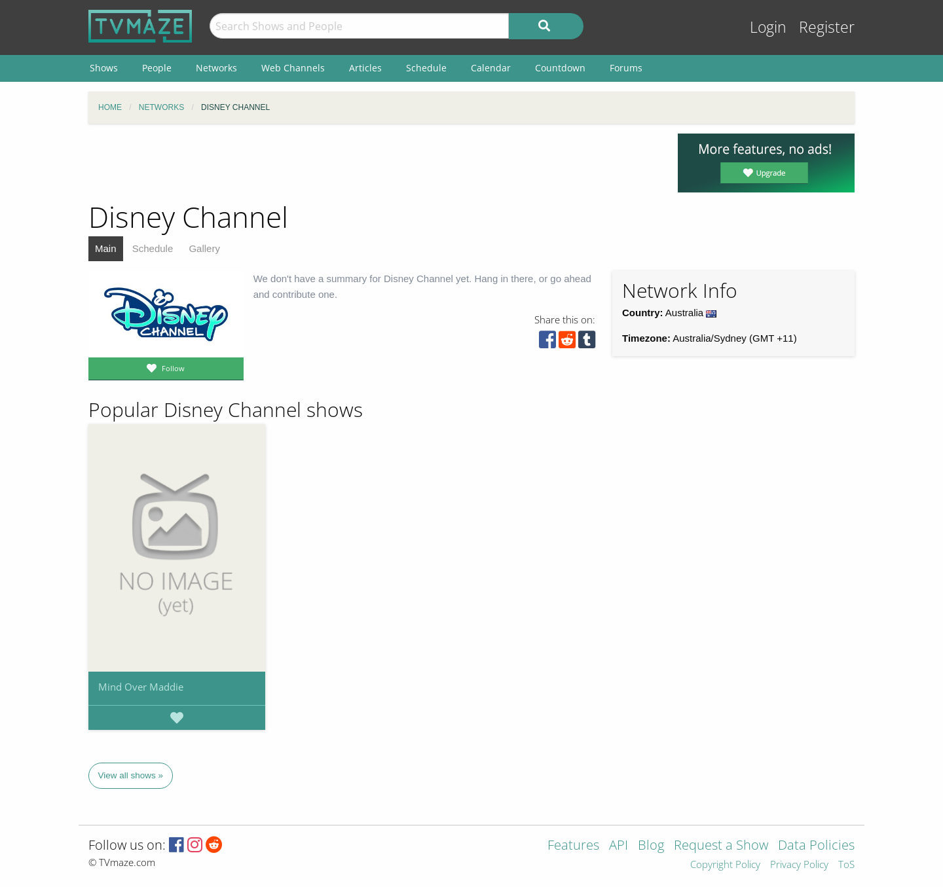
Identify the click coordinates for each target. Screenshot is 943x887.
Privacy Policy (799, 865)
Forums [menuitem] (626, 68)
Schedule (153, 248)
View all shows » (131, 775)
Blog (651, 846)
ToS (846, 865)
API (618, 846)
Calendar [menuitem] (491, 68)
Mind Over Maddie (140, 686)
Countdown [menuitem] (560, 68)
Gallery (204, 248)
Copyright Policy (725, 865)
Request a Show (721, 846)
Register (827, 27)
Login (768, 27)
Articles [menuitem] (365, 68)
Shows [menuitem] (104, 68)
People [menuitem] (157, 68)
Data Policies (816, 846)
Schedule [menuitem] (426, 68)
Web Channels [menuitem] (293, 68)
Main (106, 248)
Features (573, 846)
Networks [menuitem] (216, 68)
